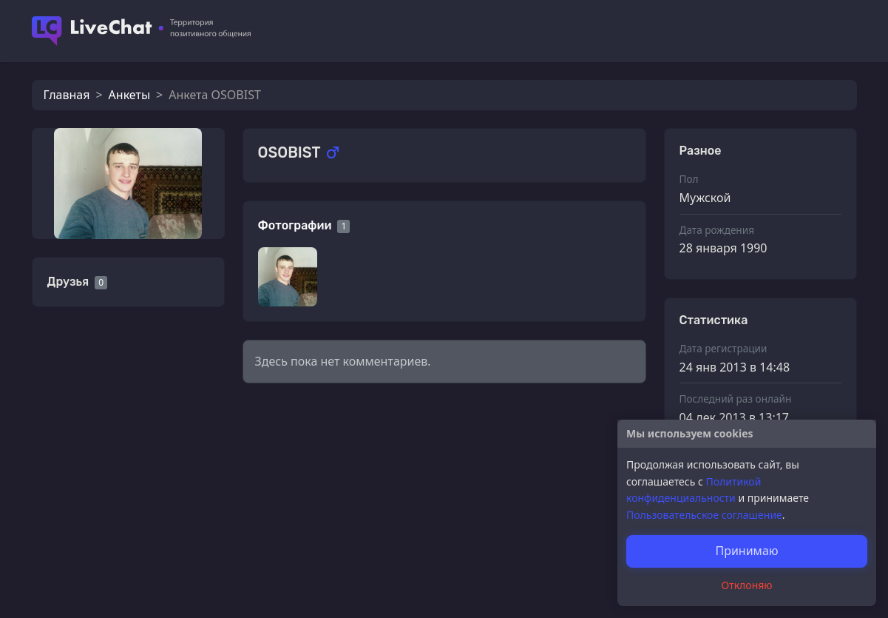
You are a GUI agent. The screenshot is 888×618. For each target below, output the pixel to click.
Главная (67, 95)
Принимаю (746, 551)
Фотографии (295, 225)
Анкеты (129, 95)
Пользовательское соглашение (704, 515)
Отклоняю (747, 585)
